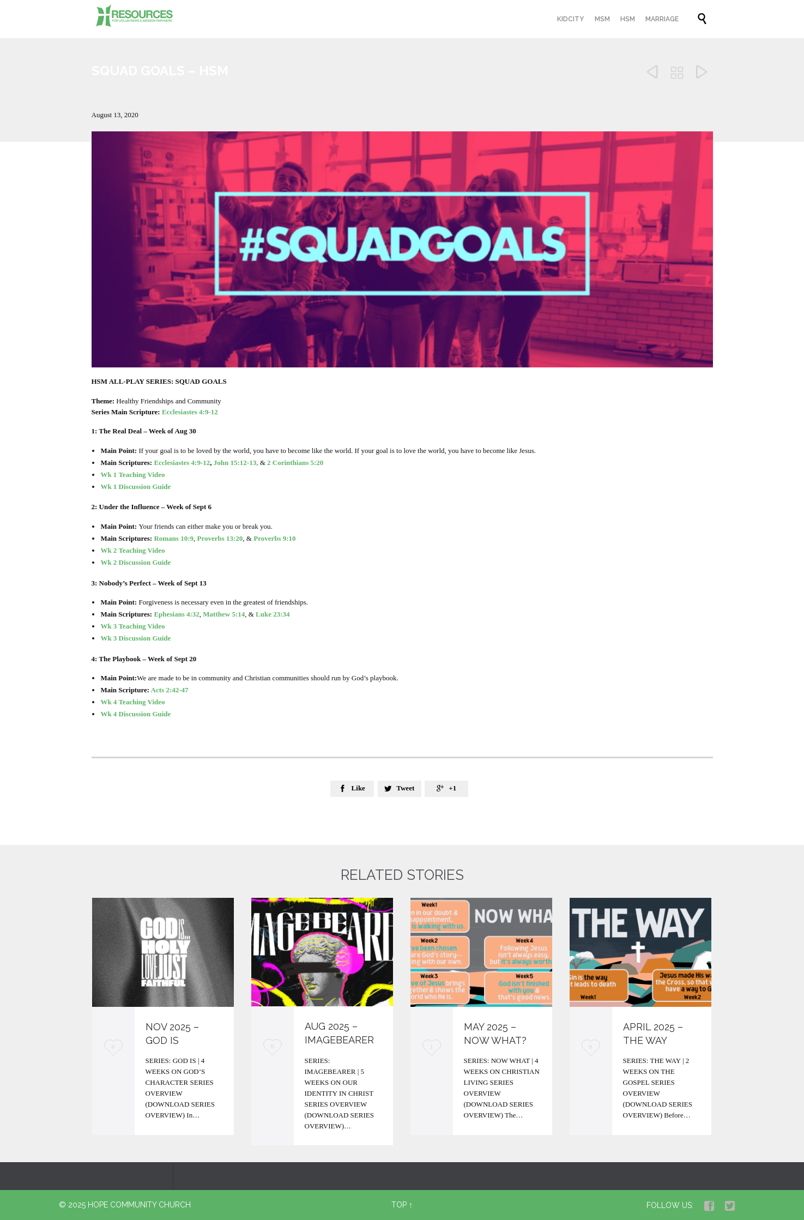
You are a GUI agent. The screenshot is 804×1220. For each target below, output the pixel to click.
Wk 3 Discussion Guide (135, 638)
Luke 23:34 (272, 614)
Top (399, 1204)
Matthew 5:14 (224, 614)
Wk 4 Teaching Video (132, 702)
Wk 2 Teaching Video (133, 550)
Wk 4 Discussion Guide (135, 714)
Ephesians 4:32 (176, 614)
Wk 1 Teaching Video (132, 474)
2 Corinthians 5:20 (295, 462)
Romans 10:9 (174, 538)
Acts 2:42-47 (170, 690)
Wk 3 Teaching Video (132, 626)
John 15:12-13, (236, 462)
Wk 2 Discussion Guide (135, 562)
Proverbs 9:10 (274, 538)
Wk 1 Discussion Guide (135, 486)
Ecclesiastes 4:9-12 (190, 412)
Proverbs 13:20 (220, 538)
